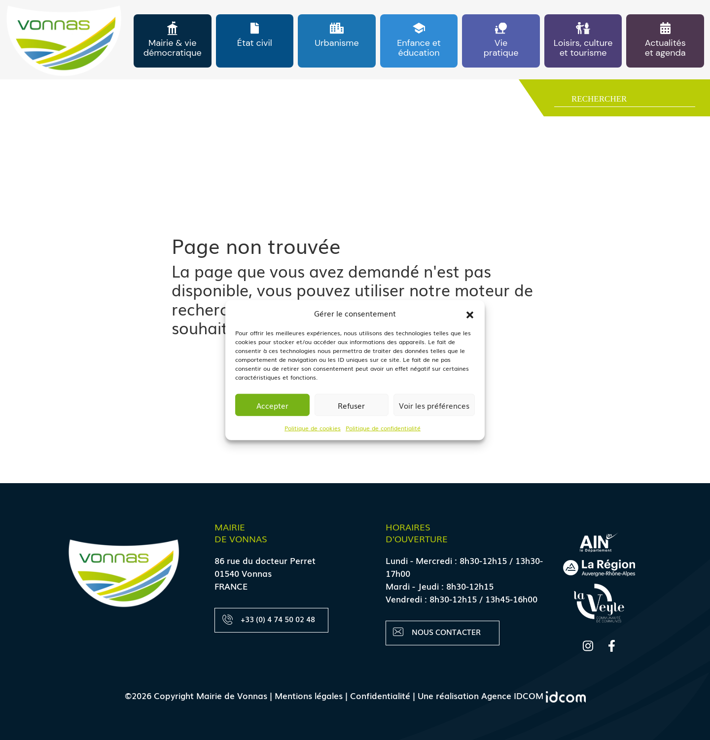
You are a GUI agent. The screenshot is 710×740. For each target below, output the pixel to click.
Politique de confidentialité (383, 427)
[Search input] (632, 100)
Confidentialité (380, 695)
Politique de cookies (312, 427)
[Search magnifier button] (559, 101)
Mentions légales (309, 695)
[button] (470, 313)
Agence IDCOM (533, 695)
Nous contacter (437, 632)
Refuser (351, 404)
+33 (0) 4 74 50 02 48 (268, 619)
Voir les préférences (434, 404)
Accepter (272, 404)
